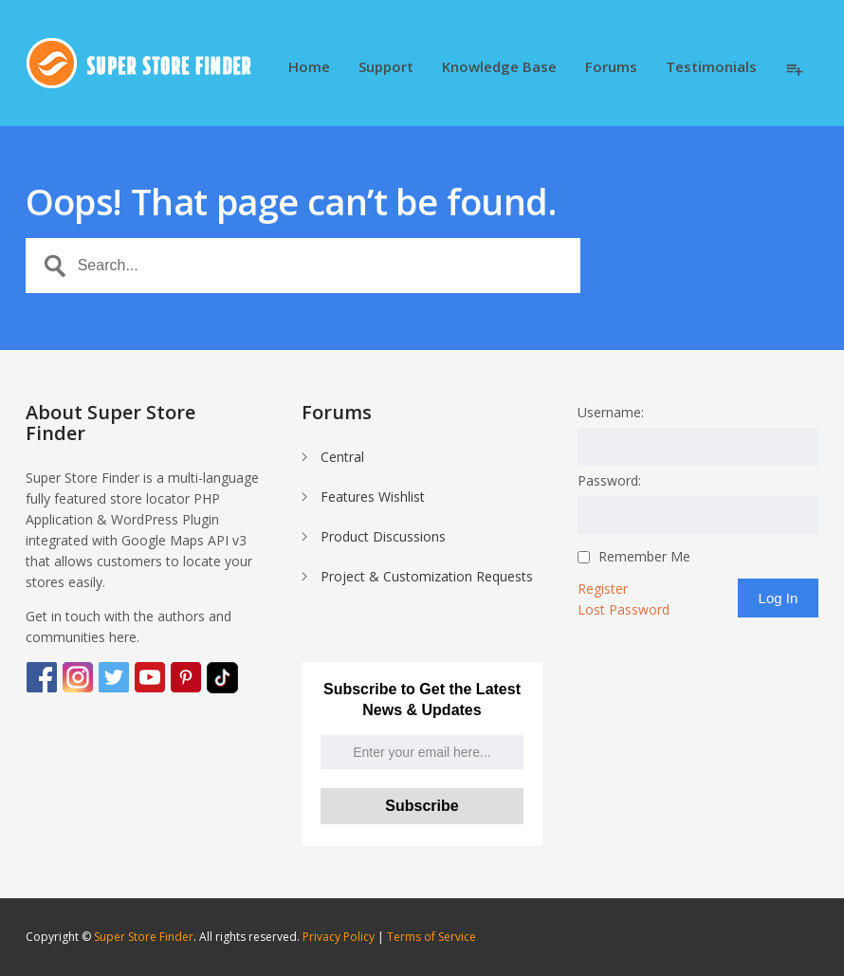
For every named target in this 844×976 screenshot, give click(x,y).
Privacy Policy (339, 937)
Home (309, 68)
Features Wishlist (373, 497)
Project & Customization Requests (427, 576)
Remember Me (644, 556)
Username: (611, 412)
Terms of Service (431, 937)
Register (603, 589)
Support (385, 68)
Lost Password (624, 609)
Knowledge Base (499, 68)
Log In (778, 598)
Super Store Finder (143, 937)
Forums (611, 68)
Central (342, 457)
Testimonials (711, 68)
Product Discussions (383, 536)
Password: (609, 480)
